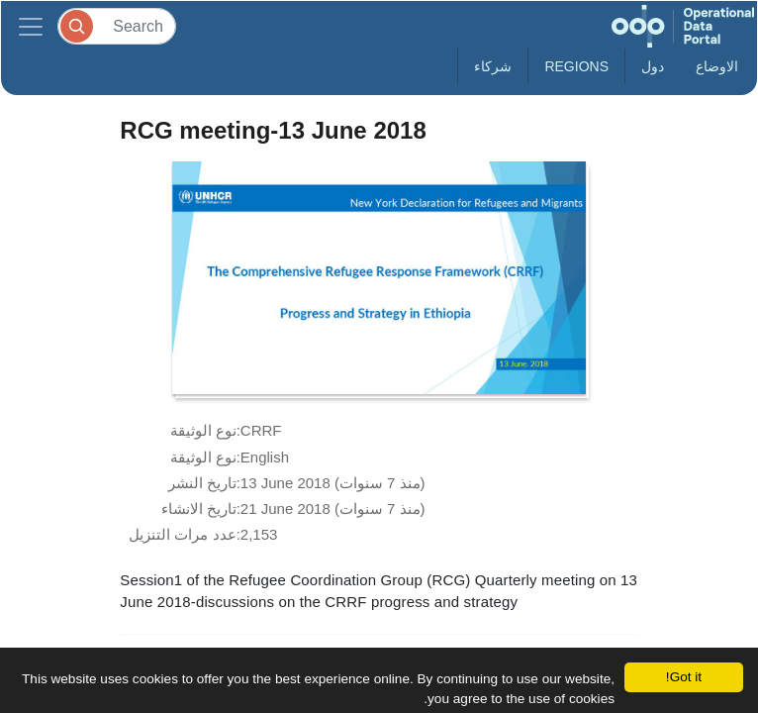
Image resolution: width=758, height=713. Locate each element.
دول (652, 66)
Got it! (684, 676)
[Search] (116, 26)
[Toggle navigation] (30, 26)
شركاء (493, 66)
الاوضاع (717, 66)
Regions (576, 66)
